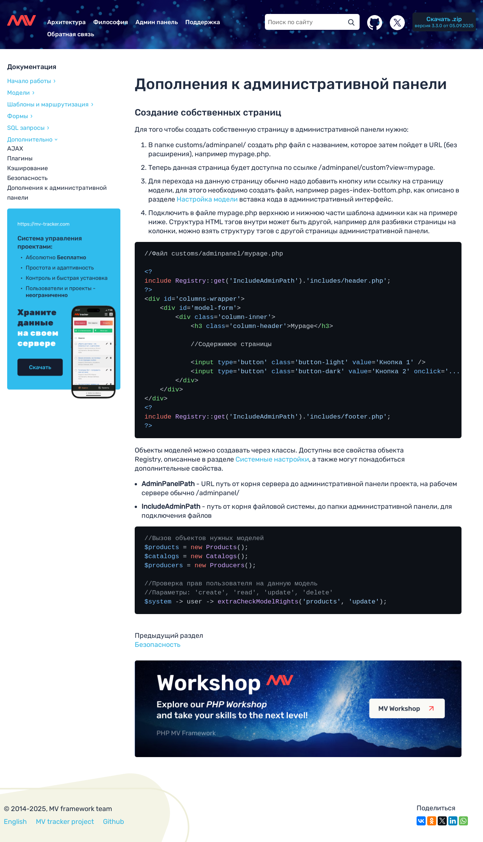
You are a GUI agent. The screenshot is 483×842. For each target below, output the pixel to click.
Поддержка (202, 22)
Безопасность (27, 178)
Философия (110, 22)
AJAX (15, 148)
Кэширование (27, 168)
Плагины (19, 158)
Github (113, 821)
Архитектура (66, 22)
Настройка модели (207, 199)
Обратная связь (70, 34)
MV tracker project (65, 821)
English (15, 821)
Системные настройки (272, 459)
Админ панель (156, 22)
